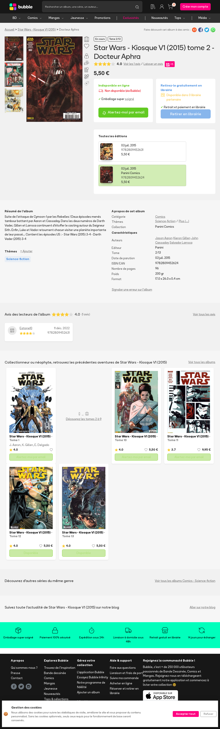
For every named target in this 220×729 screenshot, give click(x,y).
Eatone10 (26, 306)
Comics (35, 19)
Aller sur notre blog (202, 585)
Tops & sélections (56, 677)
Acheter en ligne (121, 661)
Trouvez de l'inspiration (59, 645)
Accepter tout (185, 713)
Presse (15, 651)
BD (17, 19)
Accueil (9, 30)
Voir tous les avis (204, 292)
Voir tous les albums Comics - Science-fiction (185, 558)
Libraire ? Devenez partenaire (89, 689)
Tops (179, 19)
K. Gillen (27, 423)
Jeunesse (79, 19)
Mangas (56, 19)
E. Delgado (41, 423)
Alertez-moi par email (123, 114)
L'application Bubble (90, 650)
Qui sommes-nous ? (24, 645)
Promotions (102, 19)
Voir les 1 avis (132, 65)
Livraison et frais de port (126, 651)
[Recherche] (87, 7)
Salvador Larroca (181, 220)
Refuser (208, 713)
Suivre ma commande (124, 656)
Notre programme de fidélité (91, 663)
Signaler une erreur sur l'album (132, 267)
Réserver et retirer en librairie (124, 668)
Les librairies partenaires (85, 698)
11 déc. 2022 (62, 306)
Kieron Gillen (181, 216)
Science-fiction (165, 199)
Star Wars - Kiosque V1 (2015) (37, 30)
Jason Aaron (164, 216)
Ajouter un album (88, 670)
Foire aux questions (123, 645)
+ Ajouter (26, 229)
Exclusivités (131, 19)
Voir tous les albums (201, 340)
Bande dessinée (55, 651)
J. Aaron (15, 423)
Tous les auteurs (55, 687)
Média (204, 19)
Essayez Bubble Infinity (92, 655)
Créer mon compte (195, 7)
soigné (129, 100)
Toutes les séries (55, 682)
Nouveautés (160, 19)
